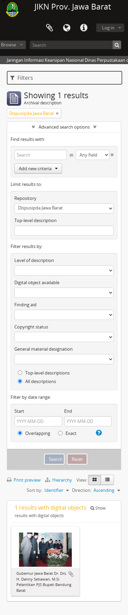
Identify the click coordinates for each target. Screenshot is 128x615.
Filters (21, 78)
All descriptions (37, 381)
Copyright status (31, 327)
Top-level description (35, 220)
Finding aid (25, 305)
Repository (25, 198)
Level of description (34, 260)
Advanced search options (64, 127)
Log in (108, 28)
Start (19, 411)
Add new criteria (38, 168)
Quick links (83, 27)
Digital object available (36, 282)
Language (66, 27)
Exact (67, 433)
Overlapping (34, 433)
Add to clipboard (71, 574)
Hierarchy (59, 480)
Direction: (81, 490)
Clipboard (49, 27)
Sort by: (34, 490)
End (68, 411)
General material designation (43, 349)
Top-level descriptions (44, 373)
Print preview (24, 480)
